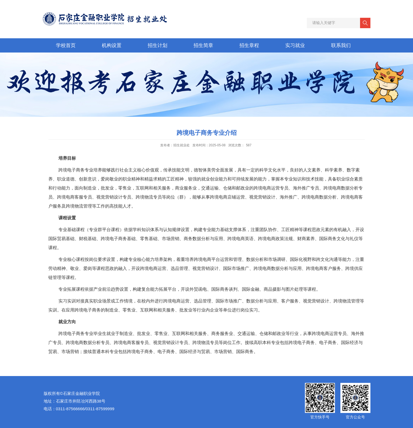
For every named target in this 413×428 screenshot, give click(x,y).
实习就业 (295, 45)
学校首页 (66, 45)
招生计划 (157, 45)
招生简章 (203, 45)
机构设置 (111, 45)
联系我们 (341, 45)
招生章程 (249, 45)
